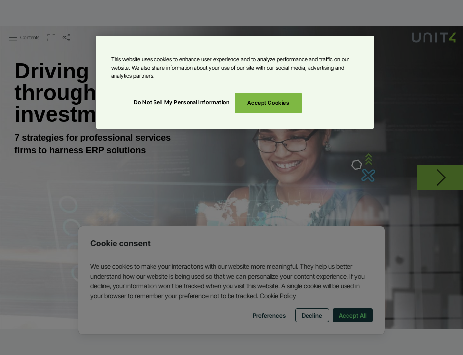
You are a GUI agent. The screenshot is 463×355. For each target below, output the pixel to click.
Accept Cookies (268, 102)
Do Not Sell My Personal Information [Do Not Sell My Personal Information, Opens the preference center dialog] (182, 102)
